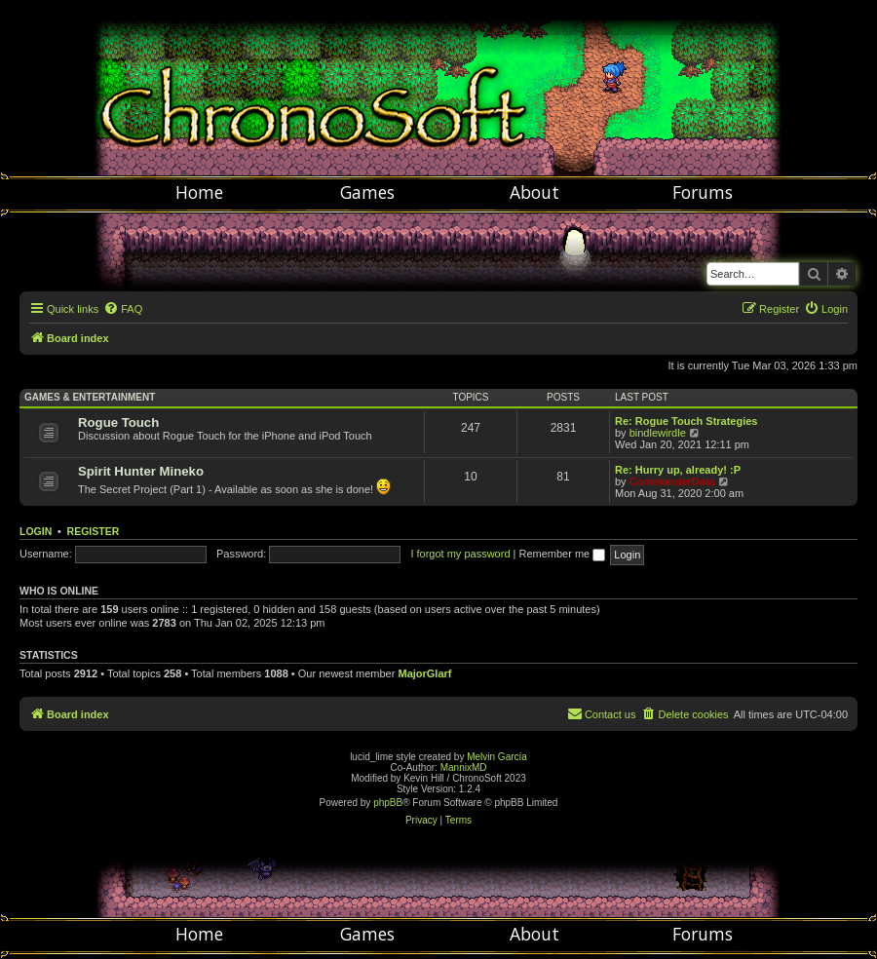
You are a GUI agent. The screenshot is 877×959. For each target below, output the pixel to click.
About (534, 192)
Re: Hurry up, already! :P (678, 470)
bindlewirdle (657, 433)
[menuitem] (122, 309)
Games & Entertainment (89, 397)
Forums (702, 192)
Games (367, 192)
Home (199, 192)
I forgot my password (460, 553)
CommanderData (672, 481)
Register (93, 531)
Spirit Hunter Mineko (141, 471)
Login (35, 531)
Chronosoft (438, 87)
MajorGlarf (424, 673)
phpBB (387, 802)
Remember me (561, 553)
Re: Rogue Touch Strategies (686, 421)
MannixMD (463, 767)
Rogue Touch (118, 422)
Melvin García (497, 756)
